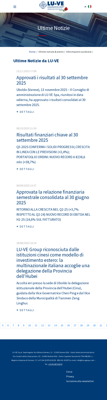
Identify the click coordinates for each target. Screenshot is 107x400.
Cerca (69, 371)
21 (101, 325)
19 (88, 325)
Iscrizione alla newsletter (80, 381)
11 (36, 325)
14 (55, 325)
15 (62, 325)
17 (75, 325)
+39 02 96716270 (55, 364)
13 (49, 325)
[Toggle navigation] (14, 6)
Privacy (70, 376)
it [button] (88, 6)
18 (81, 325)
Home (32, 51)
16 (68, 325)
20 (94, 325)
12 (42, 325)
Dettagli (25, 112)
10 (29, 325)
